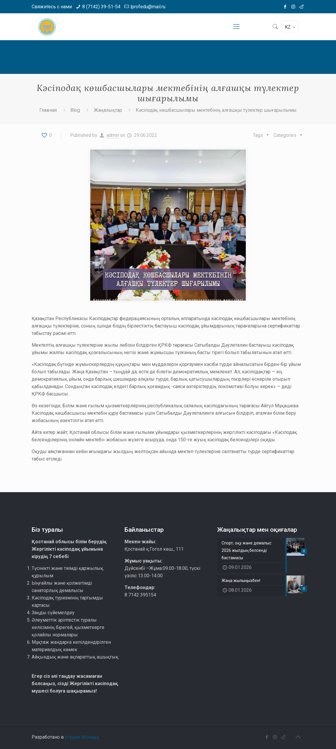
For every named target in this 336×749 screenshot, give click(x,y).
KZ (290, 27)
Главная (48, 110)
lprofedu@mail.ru (147, 6)
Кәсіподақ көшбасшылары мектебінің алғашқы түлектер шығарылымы (216, 110)
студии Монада (81, 737)
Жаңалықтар (108, 110)
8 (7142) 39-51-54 (101, 6)
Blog (75, 110)
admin (112, 135)
